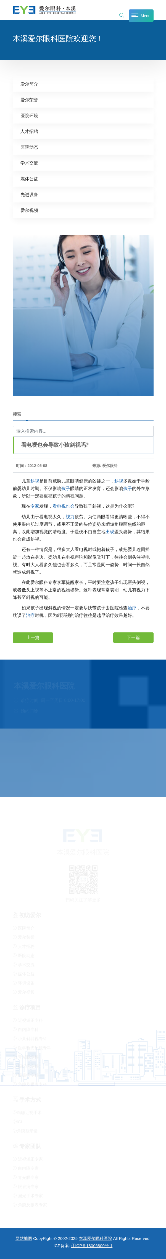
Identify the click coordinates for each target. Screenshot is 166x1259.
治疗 (132, 607)
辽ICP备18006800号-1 (91, 1245)
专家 (34, 506)
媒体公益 (29, 178)
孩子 (65, 488)
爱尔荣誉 (29, 99)
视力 (70, 516)
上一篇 (32, 637)
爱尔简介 (29, 83)
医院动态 (29, 147)
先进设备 (29, 194)
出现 (110, 531)
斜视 (34, 480)
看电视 (59, 506)
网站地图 (23, 1238)
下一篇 (133, 637)
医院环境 (29, 115)
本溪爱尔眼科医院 (95, 1238)
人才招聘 (29, 131)
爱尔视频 (29, 210)
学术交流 (29, 162)
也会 (70, 506)
